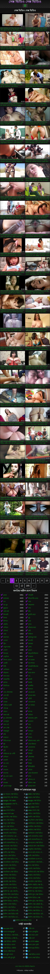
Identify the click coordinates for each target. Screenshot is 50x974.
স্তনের (5, 766)
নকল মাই (6, 715)
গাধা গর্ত (6, 724)
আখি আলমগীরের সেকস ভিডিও (36, 839)
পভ (29, 676)
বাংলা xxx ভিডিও (33, 948)
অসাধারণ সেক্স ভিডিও (10, 830)
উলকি (30, 682)
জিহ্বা (30, 763)
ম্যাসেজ (5, 773)
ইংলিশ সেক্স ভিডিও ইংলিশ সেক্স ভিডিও (36, 907)
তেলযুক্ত (6, 721)
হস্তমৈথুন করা (32, 637)
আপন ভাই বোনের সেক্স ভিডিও (36, 852)
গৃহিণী (30, 699)
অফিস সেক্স (31, 783)
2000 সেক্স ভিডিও (34, 794)
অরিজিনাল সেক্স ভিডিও (35, 823)
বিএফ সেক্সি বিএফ (9, 951)
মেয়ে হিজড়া (32, 744)
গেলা (29, 734)
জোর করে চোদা (33, 935)
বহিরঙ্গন (5, 673)
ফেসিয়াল (6, 669)
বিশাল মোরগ (7, 660)
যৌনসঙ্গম (31, 757)
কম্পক (30, 711)
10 (47, 580)
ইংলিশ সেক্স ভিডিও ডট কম (36, 914)
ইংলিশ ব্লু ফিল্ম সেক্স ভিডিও (11, 898)
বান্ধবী (30, 679)
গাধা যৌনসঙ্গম (8, 692)
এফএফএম (31, 702)
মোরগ (5, 711)
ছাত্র (29, 724)
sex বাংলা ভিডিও (9, 810)
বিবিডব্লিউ (31, 766)
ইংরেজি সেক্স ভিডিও (10, 885)
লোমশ (5, 650)
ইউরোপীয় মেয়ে (33, 598)
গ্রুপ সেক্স (6, 728)
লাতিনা (30, 715)
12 (22, 586)
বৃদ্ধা (4, 779)
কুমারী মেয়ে (31, 614)
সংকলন (30, 656)
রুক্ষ (4, 734)
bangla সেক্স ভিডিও (34, 801)
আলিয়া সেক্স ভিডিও (9, 875)
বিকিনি (30, 753)
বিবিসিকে (6, 686)
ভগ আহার (31, 705)
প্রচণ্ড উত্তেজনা (33, 773)
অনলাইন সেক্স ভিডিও (10, 817)
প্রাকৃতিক (6, 656)
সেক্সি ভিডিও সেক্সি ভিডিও (11, 938)
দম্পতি (5, 699)
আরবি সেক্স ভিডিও (34, 868)
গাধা (29, 601)
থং (29, 708)
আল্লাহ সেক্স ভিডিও (34, 875)
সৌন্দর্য (5, 631)
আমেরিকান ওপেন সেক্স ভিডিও (36, 859)
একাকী (5, 663)
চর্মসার (5, 682)
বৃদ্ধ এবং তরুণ (8, 776)
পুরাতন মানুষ (7, 786)
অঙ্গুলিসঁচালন (33, 653)
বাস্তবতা (5, 737)
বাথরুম (5, 783)
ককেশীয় (30, 686)
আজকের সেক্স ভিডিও (10, 846)
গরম (4, 634)
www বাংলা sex (8, 813)
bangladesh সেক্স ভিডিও (11, 804)
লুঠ (29, 618)
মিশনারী (5, 614)
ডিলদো (30, 689)
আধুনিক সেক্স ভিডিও (35, 849)
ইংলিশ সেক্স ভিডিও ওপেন (36, 910)
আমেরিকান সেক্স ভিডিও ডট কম (36, 862)
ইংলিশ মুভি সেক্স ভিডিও (35, 901)
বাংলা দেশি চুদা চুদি (9, 958)
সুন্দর (29, 624)
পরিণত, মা (31, 779)
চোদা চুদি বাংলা (8, 954)
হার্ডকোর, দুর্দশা (32, 718)
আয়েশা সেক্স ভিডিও (9, 865)
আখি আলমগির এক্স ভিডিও (11, 836)
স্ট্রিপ (4, 644)
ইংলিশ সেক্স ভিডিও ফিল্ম (23, 920)
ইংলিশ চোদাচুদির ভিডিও (35, 888)
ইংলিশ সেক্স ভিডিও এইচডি (11, 910)
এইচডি (5, 624)
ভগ (4, 601)
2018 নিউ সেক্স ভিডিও (10, 797)
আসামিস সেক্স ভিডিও (35, 881)
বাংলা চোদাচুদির (33, 932)
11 (16, 586)
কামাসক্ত (6, 637)
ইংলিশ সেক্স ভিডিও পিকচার (36, 917)
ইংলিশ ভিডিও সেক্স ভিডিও (11, 901)
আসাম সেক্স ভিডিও (34, 878)
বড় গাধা (6, 763)
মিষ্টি (4, 666)
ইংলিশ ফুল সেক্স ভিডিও (35, 894)
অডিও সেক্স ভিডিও (34, 813)
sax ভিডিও (7, 807)
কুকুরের (5, 608)
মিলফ (5, 618)
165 (28, 586)
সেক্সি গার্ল (31, 938)
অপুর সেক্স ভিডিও (9, 823)
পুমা (4, 750)
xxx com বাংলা (8, 928)
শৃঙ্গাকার (30, 644)
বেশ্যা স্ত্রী (6, 695)
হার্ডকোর (6, 598)
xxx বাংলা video (33, 941)
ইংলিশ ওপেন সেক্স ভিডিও (11, 888)
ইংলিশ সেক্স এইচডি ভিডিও (36, 904)
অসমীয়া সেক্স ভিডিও (34, 826)
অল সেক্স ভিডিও (8, 826)
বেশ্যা (29, 647)
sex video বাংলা (33, 807)
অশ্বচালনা (31, 605)
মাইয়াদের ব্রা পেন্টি (9, 753)
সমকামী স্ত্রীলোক (33, 666)
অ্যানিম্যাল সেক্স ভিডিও (35, 833)
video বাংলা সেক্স (33, 810)
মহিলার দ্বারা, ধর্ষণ (34, 741)
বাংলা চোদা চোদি (33, 945)
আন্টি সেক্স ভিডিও (9, 852)
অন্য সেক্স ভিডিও (8, 820)
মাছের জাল (31, 786)
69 (4, 744)
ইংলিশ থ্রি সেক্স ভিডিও (35, 891)
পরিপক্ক (5, 708)
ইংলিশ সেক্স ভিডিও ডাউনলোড (11, 917)
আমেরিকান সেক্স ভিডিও (11, 862)
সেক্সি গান (31, 928)
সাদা (29, 608)
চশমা (29, 728)
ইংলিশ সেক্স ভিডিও (9, 907)
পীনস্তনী (30, 595)
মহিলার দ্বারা (32, 627)
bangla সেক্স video (9, 801)
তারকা (5, 702)
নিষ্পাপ (5, 621)
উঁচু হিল (5, 747)
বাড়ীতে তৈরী (7, 705)
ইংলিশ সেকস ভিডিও (10, 904)
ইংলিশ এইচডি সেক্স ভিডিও (36, 885)
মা (4, 689)
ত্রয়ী (29, 631)
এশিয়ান (5, 627)
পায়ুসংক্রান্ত (6, 647)
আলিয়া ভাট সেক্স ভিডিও (36, 872)
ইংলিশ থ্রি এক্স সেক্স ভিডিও (11, 891)
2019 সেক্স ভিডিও (34, 797)
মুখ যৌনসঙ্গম (7, 718)
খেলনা (5, 640)
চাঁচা (29, 611)
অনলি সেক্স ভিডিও (34, 817)
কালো (30, 669)
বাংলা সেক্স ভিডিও (34, 958)
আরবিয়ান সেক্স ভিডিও (10, 872)
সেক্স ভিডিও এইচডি (9, 941)
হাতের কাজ (31, 695)
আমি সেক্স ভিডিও (34, 855)
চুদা (29, 951)
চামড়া (30, 650)
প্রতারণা (30, 721)
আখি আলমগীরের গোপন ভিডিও (11, 839)
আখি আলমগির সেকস (35, 836)
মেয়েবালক (31, 747)
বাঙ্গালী (5, 760)
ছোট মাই (6, 611)
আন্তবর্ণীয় (6, 679)
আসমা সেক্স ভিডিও (9, 878)
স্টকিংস (30, 634)
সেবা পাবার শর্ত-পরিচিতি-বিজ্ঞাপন (25, 966)
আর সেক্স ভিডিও (33, 865)
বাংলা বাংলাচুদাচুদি (9, 932)
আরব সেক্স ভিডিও (9, 868)
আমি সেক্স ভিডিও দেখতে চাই (11, 859)
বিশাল (30, 737)
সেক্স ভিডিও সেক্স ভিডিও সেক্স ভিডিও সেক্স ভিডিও (11, 935)
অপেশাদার (31, 663)
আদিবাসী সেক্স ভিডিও (10, 849)
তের (29, 621)
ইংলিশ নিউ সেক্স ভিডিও (11, 894)
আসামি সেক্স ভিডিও (9, 881)
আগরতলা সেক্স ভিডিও (35, 843)
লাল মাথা (6, 676)
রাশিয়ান (5, 757)
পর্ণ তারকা (31, 660)
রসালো (5, 770)
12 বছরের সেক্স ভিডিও (10, 794)
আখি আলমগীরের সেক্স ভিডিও (11, 843)
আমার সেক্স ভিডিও (9, 855)
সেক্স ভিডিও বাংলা (9, 945)
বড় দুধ (5, 605)
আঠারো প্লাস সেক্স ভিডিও (36, 846)
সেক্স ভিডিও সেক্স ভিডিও (25, 2)
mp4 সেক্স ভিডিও (33, 804)
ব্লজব (5, 595)
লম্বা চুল (30, 750)
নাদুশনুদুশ (6, 731)
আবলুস (30, 731)
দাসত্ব (30, 760)
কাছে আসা (31, 673)
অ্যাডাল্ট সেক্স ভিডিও (10, 833)
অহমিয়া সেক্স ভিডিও (34, 830)
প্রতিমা (30, 770)
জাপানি (30, 640)
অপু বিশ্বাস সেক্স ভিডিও (35, 820)
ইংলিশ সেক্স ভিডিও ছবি (10, 914)
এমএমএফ (31, 692)
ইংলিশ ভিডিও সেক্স (34, 898)
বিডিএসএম (7, 741)
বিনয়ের (5, 653)
